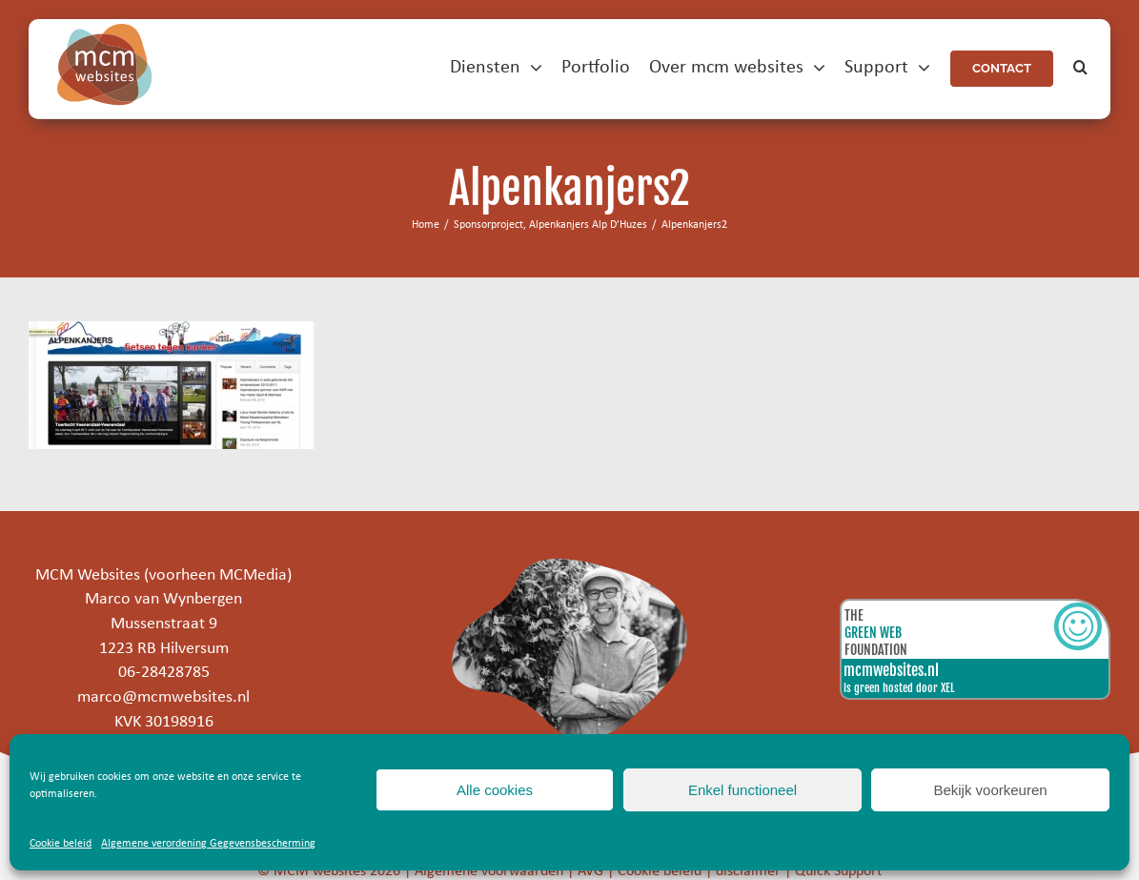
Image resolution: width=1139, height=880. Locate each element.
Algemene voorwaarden (489, 871)
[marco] (570, 567)
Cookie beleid (61, 843)
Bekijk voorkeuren (990, 790)
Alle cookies (495, 790)
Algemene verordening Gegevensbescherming (208, 843)
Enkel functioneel (742, 790)
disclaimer (748, 871)
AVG (590, 871)
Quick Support (838, 871)
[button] (1080, 68)
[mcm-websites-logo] (105, 32)
